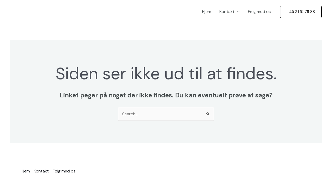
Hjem (206, 11)
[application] (237, 12)
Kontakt (229, 12)
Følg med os (259, 11)
